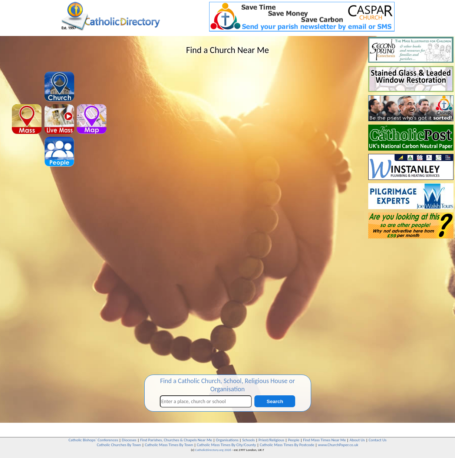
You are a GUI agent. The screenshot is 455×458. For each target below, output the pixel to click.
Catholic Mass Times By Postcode (287, 444)
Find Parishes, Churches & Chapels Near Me (176, 440)
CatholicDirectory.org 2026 (213, 450)
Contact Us (377, 440)
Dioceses (129, 440)
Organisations (227, 440)
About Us (357, 440)
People (294, 440)
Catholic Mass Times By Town (169, 444)
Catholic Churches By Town (119, 444)
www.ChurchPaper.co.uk (338, 444)
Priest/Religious (271, 440)
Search (275, 401)
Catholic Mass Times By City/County (226, 444)
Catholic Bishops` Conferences (93, 440)
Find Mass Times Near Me (324, 440)
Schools (248, 440)
